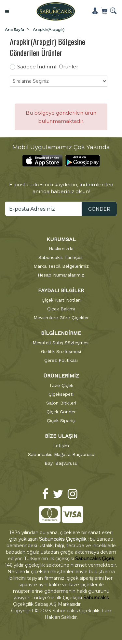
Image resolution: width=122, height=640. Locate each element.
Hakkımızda (61, 248)
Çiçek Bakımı (61, 308)
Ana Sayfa (14, 29)
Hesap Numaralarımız (61, 274)
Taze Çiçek (61, 385)
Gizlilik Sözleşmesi (61, 351)
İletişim (61, 445)
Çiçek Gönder (61, 411)
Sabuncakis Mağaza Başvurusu (61, 454)
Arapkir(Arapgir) (48, 29)
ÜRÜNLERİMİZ (61, 376)
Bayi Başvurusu (61, 463)
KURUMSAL (61, 239)
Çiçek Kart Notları (61, 300)
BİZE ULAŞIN (61, 436)
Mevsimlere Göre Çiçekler (61, 317)
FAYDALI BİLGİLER (61, 290)
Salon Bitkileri (61, 402)
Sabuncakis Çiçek (94, 559)
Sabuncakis (96, 598)
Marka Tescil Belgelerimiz (61, 266)
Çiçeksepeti (61, 394)
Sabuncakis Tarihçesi (61, 257)
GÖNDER (99, 209)
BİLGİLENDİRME (61, 333)
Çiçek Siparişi (61, 420)
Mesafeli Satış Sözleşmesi (61, 342)
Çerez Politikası (61, 360)
